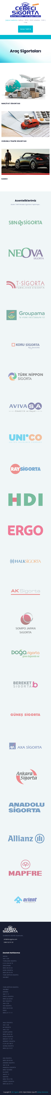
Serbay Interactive (42, 1092)
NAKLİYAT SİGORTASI (10, 103)
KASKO (4, 179)
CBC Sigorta (15, 1092)
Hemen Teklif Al (25, 29)
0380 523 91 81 (9, 942)
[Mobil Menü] (2, 37)
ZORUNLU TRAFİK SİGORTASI (13, 141)
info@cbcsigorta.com (10, 939)
